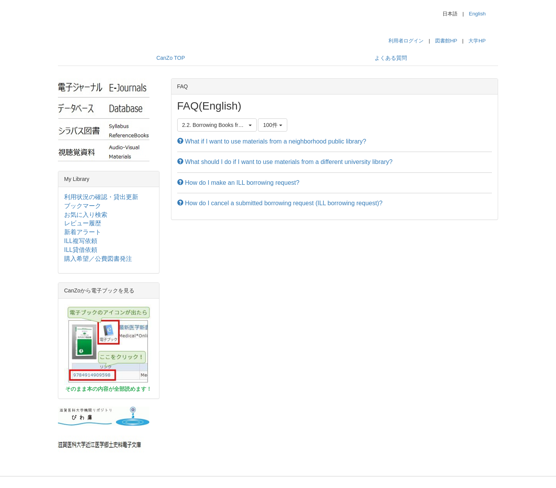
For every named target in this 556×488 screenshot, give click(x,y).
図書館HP (446, 41)
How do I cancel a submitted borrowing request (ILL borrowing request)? (280, 203)
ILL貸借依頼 (80, 250)
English (477, 14)
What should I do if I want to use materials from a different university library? (285, 162)
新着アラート (82, 232)
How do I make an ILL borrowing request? (238, 182)
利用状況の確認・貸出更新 (101, 197)
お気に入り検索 (85, 214)
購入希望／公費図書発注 (98, 258)
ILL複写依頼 (80, 241)
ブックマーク (82, 206)
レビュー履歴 (82, 223)
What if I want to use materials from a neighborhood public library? (271, 141)
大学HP (477, 41)
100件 (272, 125)
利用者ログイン (406, 41)
